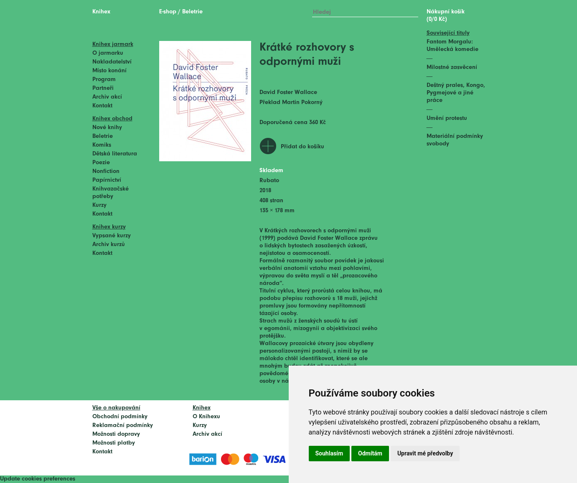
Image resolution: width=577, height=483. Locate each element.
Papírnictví (106, 180)
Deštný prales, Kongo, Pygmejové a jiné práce (456, 93)
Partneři (103, 88)
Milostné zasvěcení (452, 67)
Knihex (101, 12)
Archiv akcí (107, 97)
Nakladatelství (112, 62)
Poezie (101, 162)
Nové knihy (107, 127)
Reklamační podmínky (122, 425)
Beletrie (102, 136)
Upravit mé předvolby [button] (425, 453)
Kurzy (99, 205)
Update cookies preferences (37, 479)
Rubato (269, 180)
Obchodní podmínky (119, 416)
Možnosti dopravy (116, 434)
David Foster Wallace (288, 92)
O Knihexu (206, 416)
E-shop (167, 12)
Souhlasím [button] (329, 453)
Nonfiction (105, 171)
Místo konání (109, 71)
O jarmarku (107, 53)
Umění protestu (447, 118)
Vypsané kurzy (111, 236)
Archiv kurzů (108, 244)
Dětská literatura (114, 154)
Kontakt (102, 106)
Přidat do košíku (302, 147)
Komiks (101, 145)
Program (104, 79)
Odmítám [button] (370, 453)
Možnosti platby (113, 443)
